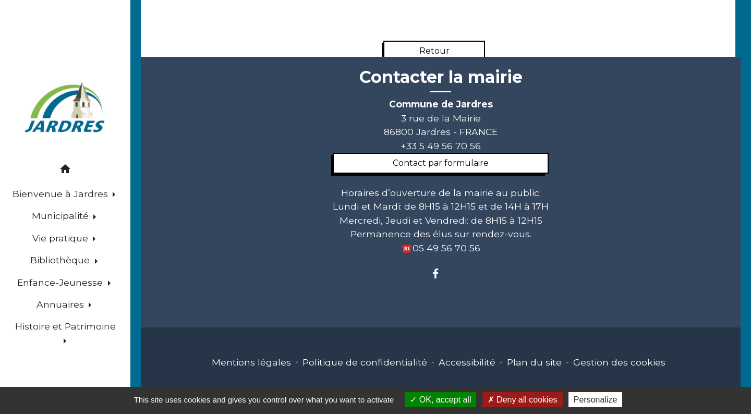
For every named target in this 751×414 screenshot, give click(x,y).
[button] (65, 171)
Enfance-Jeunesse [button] (61, 282)
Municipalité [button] (61, 215)
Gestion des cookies (619, 362)
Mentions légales (251, 362)
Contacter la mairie (441, 77)
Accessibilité (467, 362)
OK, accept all (440, 399)
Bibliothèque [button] (61, 259)
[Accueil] (65, 109)
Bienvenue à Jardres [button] (62, 193)
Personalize (595, 399)
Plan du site (534, 362)
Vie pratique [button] (61, 238)
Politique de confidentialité (364, 362)
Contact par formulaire (441, 163)
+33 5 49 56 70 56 (441, 145)
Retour (434, 51)
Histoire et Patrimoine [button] (65, 326)
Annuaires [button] (62, 304)
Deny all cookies (523, 399)
